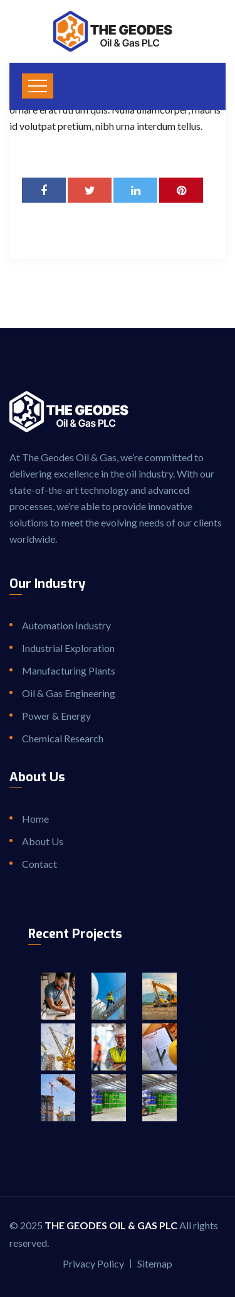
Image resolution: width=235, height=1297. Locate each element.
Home (35, 819)
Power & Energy (56, 716)
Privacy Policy (93, 1263)
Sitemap (154, 1263)
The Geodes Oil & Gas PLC (110, 1225)
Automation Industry (66, 625)
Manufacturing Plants (68, 670)
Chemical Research (62, 738)
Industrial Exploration (68, 648)
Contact (39, 864)
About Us (42, 841)
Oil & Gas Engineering (68, 693)
